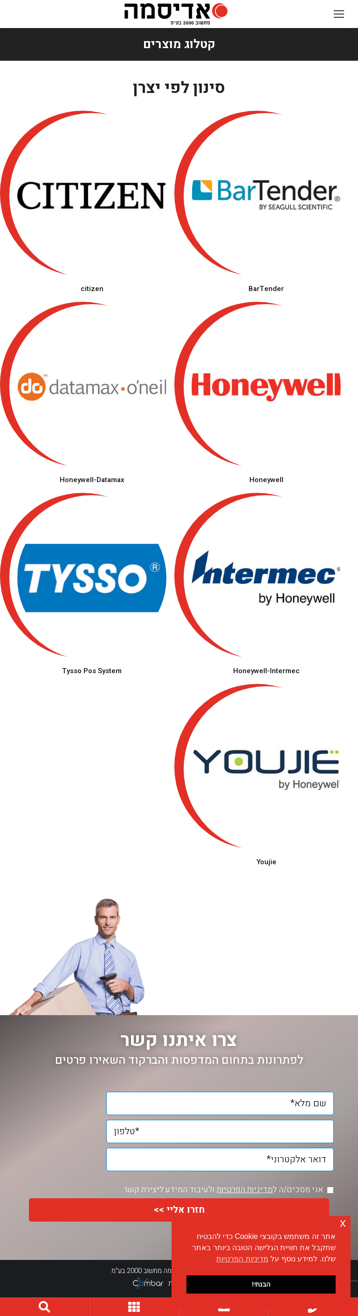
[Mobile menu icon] (339, 14)
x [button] (343, 1222)
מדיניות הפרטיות (245, 1189)
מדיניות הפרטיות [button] (242, 1259)
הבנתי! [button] (261, 1284)
